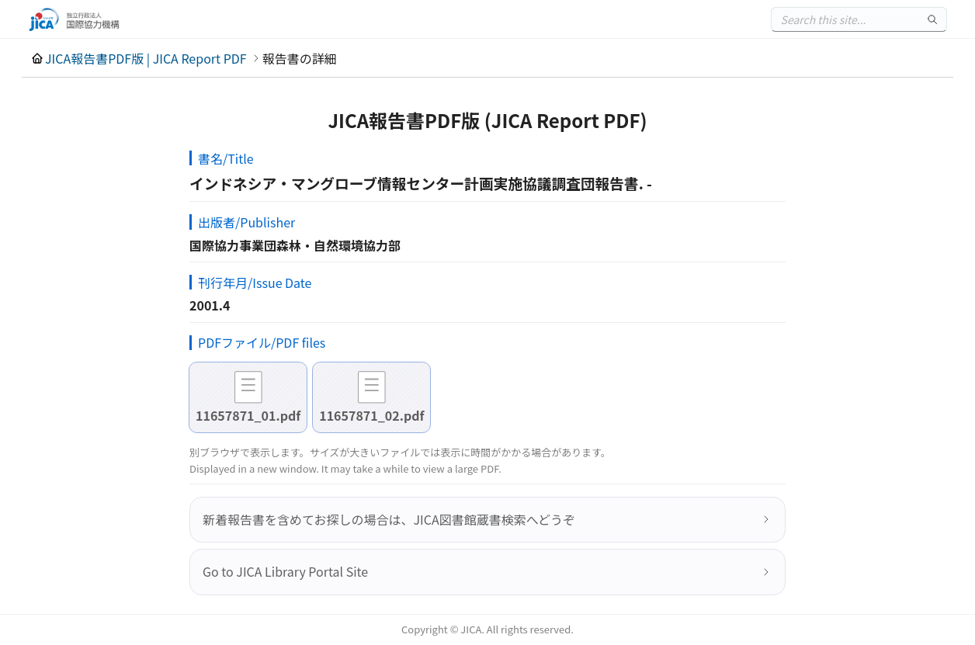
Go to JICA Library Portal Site (285, 571)
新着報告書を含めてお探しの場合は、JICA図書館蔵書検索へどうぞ (389, 519)
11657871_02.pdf (371, 415)
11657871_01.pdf (248, 415)
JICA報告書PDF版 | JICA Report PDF (146, 58)
